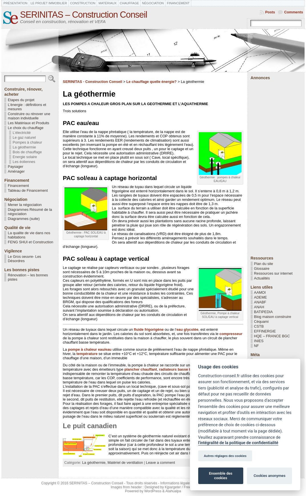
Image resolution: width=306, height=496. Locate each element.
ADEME (260, 297)
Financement (18, 185)
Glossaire (261, 268)
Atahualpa (173, 491)
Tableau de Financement (28, 190)
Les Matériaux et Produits (28, 123)
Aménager (16, 171)
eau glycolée (187, 329)
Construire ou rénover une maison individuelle (29, 116)
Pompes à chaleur (27, 142)
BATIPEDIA (263, 312)
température (87, 354)
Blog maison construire (272, 317)
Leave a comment (160, 462)
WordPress (152, 491)
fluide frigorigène (149, 329)
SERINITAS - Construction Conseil (92, 81)
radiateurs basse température (184, 369)
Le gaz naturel (24, 137)
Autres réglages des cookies (225, 456)
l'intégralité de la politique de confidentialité (238, 442)
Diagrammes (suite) (24, 219)
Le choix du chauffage (25, 128)
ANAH (259, 307)
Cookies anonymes (269, 475)
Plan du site (263, 264)
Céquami (261, 321)
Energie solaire (25, 157)
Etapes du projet (21, 100)
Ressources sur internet (273, 273)
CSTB (259, 326)
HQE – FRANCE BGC (272, 336)
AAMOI (260, 292)
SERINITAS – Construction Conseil (83, 15)
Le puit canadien (90, 426)
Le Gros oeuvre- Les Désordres (24, 258)
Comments (293, 12)
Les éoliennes (24, 162)
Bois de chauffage (27, 152)
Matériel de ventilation (125, 462)
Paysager (15, 166)
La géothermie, (95, 462)
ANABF (260, 302)
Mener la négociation (25, 205)
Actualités (262, 278)
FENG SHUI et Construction (30, 242)
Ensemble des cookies (220, 475)
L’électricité (22, 132)
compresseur (231, 334)
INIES (259, 341)
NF (256, 346)
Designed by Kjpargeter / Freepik (170, 487)
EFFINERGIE (265, 331)
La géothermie (24, 147)
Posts (270, 12)
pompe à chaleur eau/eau (90, 349)
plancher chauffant (140, 369)
